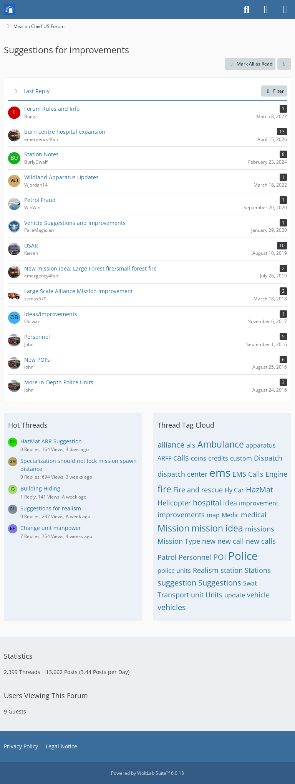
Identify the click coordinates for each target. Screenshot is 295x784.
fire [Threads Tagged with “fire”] (164, 489)
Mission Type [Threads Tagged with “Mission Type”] (178, 541)
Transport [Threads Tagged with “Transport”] (173, 594)
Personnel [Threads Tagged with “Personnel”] (195, 557)
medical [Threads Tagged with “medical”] (254, 514)
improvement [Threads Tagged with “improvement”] (258, 503)
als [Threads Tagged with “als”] (191, 444)
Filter (274, 91)
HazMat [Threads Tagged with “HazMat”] (259, 489)
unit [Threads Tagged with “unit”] (197, 594)
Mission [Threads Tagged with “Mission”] (173, 528)
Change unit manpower (50, 527)
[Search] (246, 9)
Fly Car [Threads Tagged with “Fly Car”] (234, 490)
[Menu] (285, 9)
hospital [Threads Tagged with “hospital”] (207, 502)
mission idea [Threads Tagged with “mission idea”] (217, 528)
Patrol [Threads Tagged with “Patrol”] (167, 557)
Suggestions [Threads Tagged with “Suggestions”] (219, 582)
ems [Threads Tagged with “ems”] (219, 472)
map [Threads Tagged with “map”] (213, 515)
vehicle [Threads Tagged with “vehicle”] (258, 594)
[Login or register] (265, 9)
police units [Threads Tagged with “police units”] (174, 570)
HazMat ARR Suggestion (51, 441)
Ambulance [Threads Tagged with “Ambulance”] (220, 444)
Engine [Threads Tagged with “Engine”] (276, 474)
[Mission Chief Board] (9, 9)
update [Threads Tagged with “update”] (234, 595)
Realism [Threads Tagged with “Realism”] (206, 570)
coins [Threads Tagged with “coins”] (198, 458)
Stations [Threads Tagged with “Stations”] (258, 570)
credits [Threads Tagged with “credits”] (218, 458)
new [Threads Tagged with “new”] (208, 541)
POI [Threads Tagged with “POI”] (219, 557)
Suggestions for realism (50, 508)
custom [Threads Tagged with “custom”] (241, 458)
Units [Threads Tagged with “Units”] (214, 594)
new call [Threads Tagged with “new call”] (230, 541)
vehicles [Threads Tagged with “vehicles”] (171, 607)
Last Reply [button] (36, 91)
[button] (284, 64)
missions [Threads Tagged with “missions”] (259, 528)
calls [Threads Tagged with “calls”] (181, 458)
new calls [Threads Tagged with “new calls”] (261, 541)
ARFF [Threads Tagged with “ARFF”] (164, 458)
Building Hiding (40, 488)
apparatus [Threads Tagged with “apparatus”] (261, 445)
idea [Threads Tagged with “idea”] (230, 502)
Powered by (147, 773)
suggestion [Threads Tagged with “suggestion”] (176, 582)
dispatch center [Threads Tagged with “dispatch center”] (182, 474)
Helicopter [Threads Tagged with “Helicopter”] (174, 502)
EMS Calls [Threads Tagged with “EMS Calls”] (248, 474)
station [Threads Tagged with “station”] (231, 570)
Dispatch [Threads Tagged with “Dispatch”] (268, 458)
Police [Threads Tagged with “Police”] (243, 555)
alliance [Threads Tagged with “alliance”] (170, 445)
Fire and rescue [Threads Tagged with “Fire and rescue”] (198, 489)
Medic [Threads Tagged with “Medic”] (230, 515)
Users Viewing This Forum (46, 695)
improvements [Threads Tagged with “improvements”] (181, 514)
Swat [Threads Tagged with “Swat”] (250, 583)
